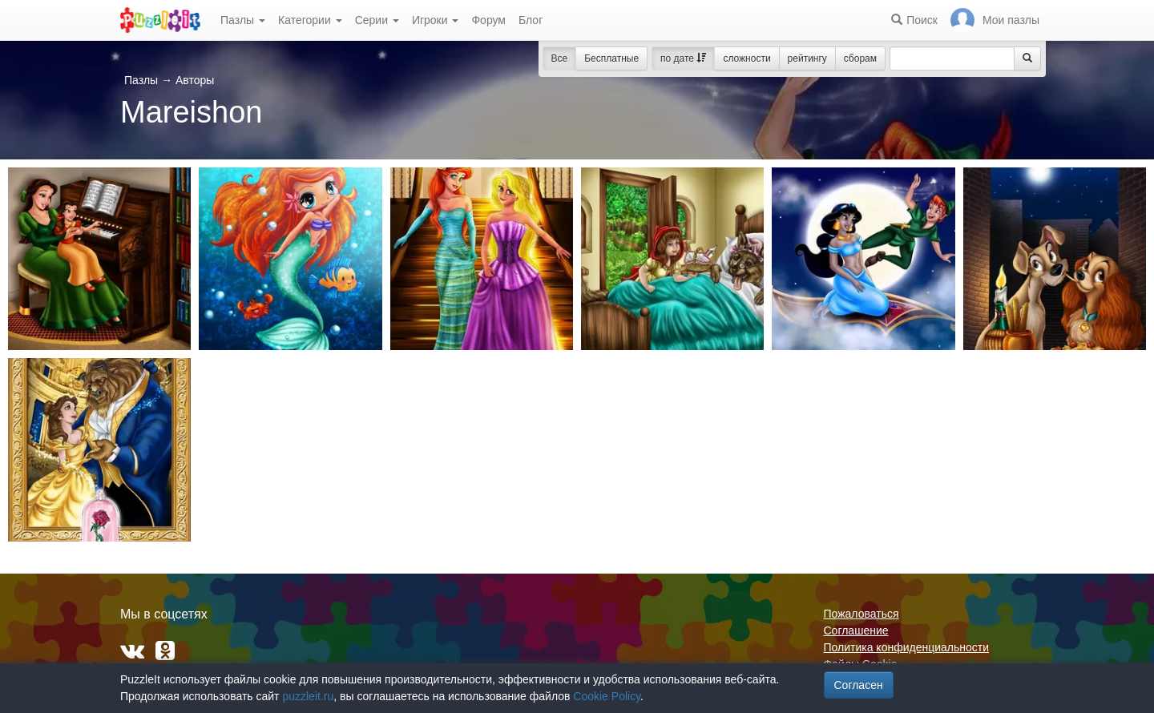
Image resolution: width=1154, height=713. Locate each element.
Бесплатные (611, 58)
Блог (530, 20)
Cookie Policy (606, 696)
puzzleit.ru (307, 696)
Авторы (195, 80)
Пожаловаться (861, 613)
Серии (377, 20)
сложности (746, 58)
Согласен (858, 685)
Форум (488, 20)
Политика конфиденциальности (907, 647)
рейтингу (807, 58)
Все (559, 58)
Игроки (435, 20)
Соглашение (856, 630)
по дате (683, 58)
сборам (860, 58)
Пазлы (242, 20)
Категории (310, 20)
